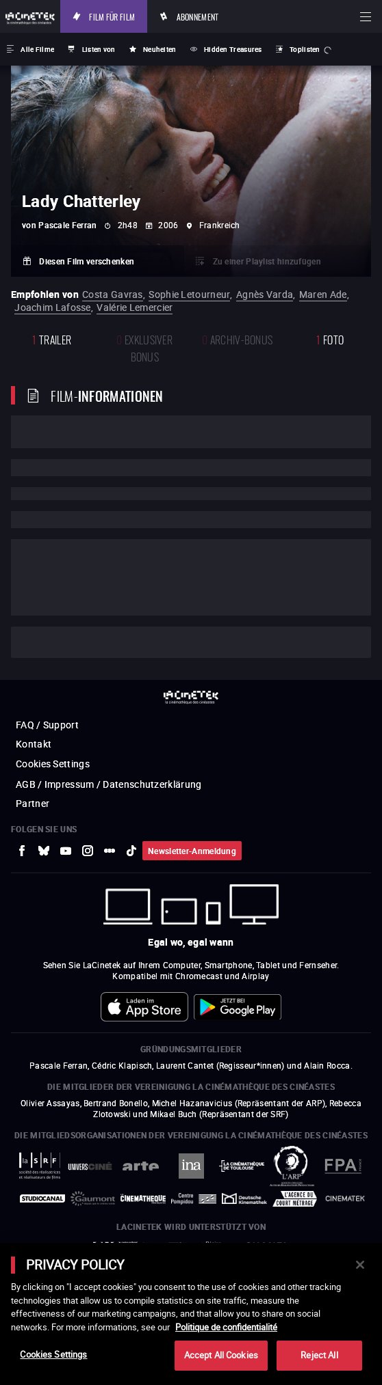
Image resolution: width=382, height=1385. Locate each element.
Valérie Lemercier (135, 307)
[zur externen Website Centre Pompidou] (193, 1198)
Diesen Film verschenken (86, 261)
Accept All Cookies (221, 1355)
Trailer (51, 338)
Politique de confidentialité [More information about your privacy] (226, 1327)
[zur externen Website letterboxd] (109, 851)
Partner (32, 803)
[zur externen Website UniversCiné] (90, 1166)
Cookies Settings (53, 763)
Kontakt (33, 743)
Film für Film (112, 16)
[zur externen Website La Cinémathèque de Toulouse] (241, 1166)
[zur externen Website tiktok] (131, 851)
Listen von (99, 49)
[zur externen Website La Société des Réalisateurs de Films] (39, 1166)
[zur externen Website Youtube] (66, 851)
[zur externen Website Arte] (140, 1166)
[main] (191, 1314)
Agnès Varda (264, 294)
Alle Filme (37, 49)
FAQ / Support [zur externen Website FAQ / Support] (47, 724)
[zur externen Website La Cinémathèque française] (143, 1199)
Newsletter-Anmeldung (192, 850)
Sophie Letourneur (189, 294)
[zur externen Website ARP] (292, 1166)
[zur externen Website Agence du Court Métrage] (295, 1199)
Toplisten (305, 49)
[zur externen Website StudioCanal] (42, 1198)
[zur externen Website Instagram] (88, 851)
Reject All (319, 1355)
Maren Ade (323, 294)
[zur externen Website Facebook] (22, 851)
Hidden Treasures (233, 49)
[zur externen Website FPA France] (342, 1166)
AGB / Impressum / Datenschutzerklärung (108, 784)
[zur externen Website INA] (191, 1166)
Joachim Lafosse (52, 307)
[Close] (360, 1265)
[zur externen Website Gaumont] (93, 1198)
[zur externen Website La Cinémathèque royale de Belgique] (345, 1198)
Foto (330, 338)
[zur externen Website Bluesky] (44, 851)
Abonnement (198, 16)
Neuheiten (160, 49)
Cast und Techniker (76, 642)
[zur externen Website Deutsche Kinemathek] (244, 1198)
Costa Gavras (112, 294)
